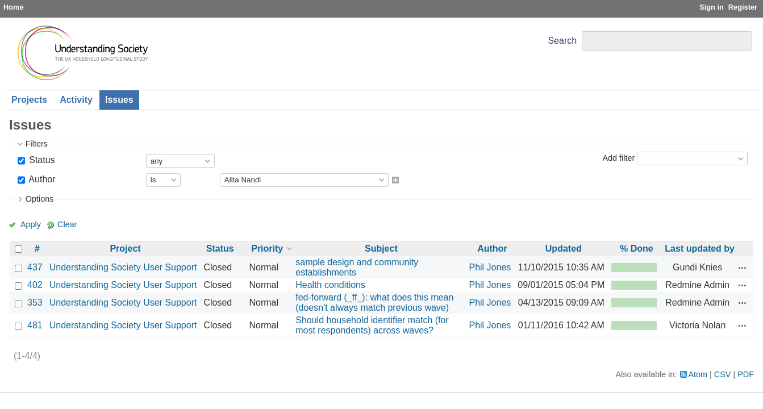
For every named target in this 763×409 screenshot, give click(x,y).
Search (562, 40)
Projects (29, 100)
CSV (722, 374)
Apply (30, 224)
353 (35, 302)
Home (13, 7)
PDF (745, 374)
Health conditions (330, 285)
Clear (67, 224)
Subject (381, 248)
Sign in (711, 7)
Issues (119, 100)
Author (41, 179)
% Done (636, 248)
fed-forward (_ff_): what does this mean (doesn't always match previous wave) (374, 302)
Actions (742, 267)
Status (41, 160)
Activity (76, 100)
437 (35, 267)
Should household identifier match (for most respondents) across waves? (372, 325)
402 (35, 285)
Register (742, 7)
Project (125, 248)
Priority (267, 248)
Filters (37, 143)
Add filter (618, 157)
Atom (698, 374)
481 (35, 325)
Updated (563, 248)
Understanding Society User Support (123, 267)
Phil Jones (490, 267)
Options (40, 198)
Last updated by (700, 248)
